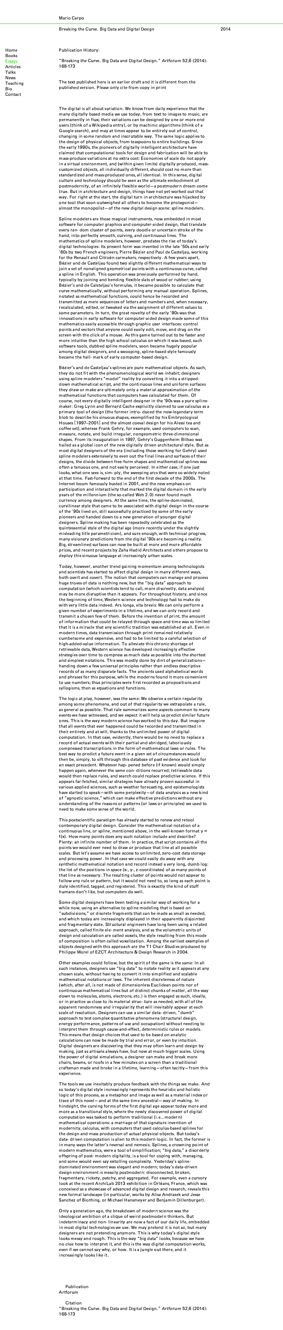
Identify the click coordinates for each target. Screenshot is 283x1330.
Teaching (14, 83)
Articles (12, 67)
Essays (11, 61)
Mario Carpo (71, 18)
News (10, 78)
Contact (13, 94)
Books (11, 56)
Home (11, 50)
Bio (8, 89)
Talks (10, 72)
